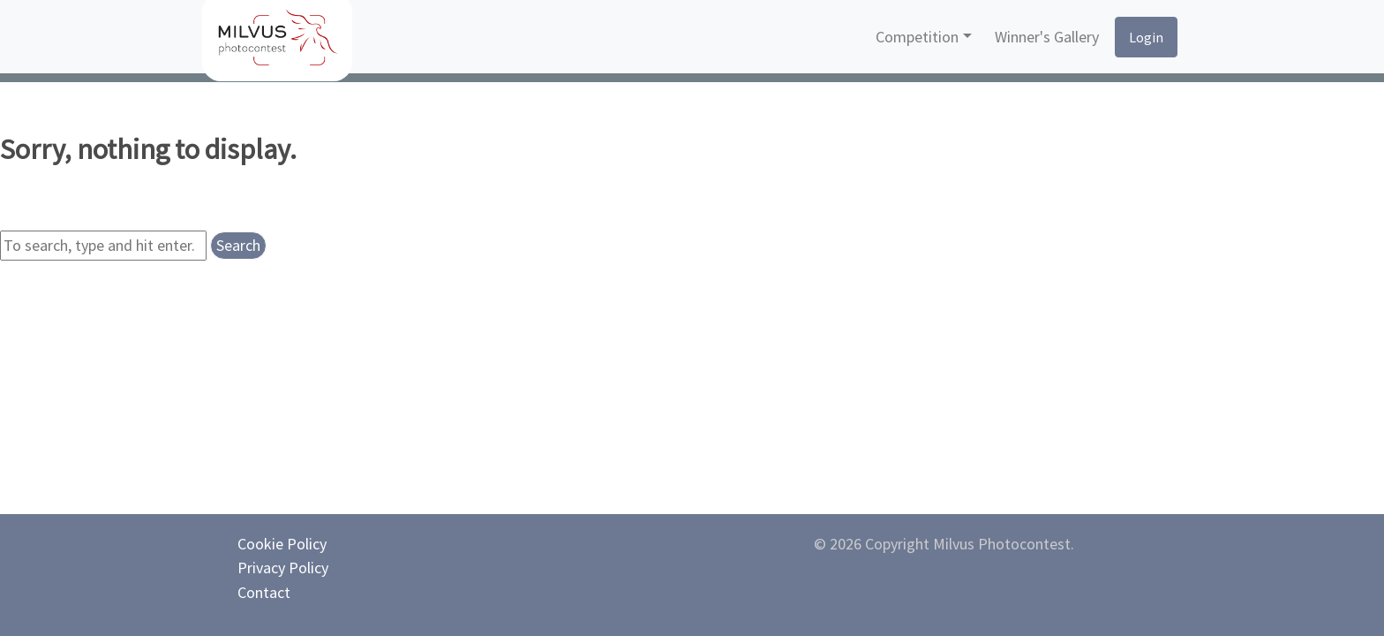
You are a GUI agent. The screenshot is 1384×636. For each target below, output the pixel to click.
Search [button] (238, 245)
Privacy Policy (282, 567)
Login (1146, 37)
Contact (263, 592)
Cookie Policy (282, 544)
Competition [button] (917, 36)
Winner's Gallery (1047, 36)
